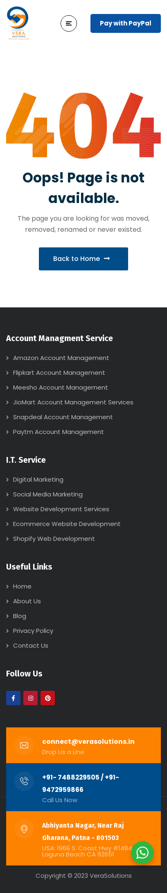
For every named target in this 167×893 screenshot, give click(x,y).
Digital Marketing (38, 479)
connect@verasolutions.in (88, 741)
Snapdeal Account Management (63, 417)
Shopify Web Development (54, 538)
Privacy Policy (33, 630)
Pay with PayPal (125, 23)
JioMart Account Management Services (73, 402)
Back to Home (81, 258)
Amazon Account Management (61, 357)
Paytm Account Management (58, 431)
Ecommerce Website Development (67, 523)
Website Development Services (61, 509)
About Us (27, 601)
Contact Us (30, 645)
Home (22, 586)
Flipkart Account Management (59, 372)
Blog (19, 615)
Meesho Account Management (60, 387)
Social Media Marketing (48, 494)
